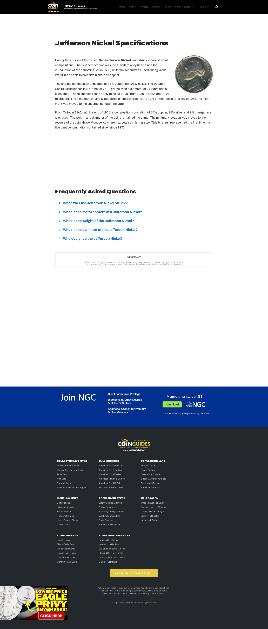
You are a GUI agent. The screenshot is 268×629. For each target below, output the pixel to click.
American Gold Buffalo (110, 483)
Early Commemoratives (68, 465)
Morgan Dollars (148, 465)
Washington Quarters (109, 516)
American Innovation (151, 487)
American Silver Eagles (110, 470)
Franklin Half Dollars (109, 540)
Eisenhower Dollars (150, 474)
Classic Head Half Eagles (153, 507)
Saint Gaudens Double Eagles (71, 487)
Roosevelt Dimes (65, 516)
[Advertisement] (134, 28)
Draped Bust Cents (66, 553)
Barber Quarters (107, 507)
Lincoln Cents (64, 540)
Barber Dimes (63, 525)
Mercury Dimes (64, 511)
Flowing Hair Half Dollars (111, 553)
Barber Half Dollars (108, 562)
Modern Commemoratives (70, 470)
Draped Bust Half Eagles (153, 511)
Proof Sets (62, 474)
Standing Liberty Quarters (111, 511)
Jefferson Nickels (74, 6)
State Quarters (106, 520)
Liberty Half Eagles (150, 516)
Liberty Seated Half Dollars (112, 557)
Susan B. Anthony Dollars (153, 479)
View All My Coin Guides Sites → (134, 573)
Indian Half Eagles (150, 520)
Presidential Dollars (150, 483)
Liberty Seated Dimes (67, 520)
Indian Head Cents (66, 549)
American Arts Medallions (111, 465)
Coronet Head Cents (67, 562)
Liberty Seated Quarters (110, 503)
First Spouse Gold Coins (111, 487)
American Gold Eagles (110, 474)
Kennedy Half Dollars (109, 544)
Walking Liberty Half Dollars (112, 549)
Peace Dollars (148, 470)
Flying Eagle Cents (66, 544)
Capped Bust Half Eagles (153, 503)
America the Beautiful (109, 525)
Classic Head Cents (67, 557)
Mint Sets (61, 479)
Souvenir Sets (64, 483)
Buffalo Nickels (64, 503)
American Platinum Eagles (112, 479)
